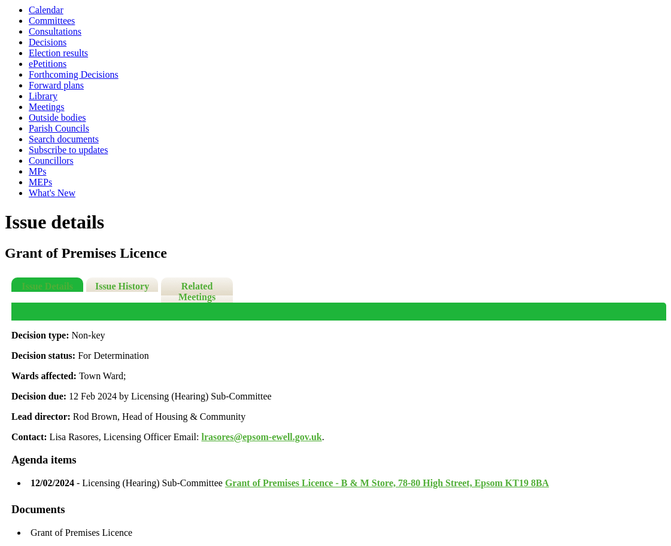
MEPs (40, 182)
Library (43, 96)
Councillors (51, 160)
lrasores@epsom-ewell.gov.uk (261, 437)
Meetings (47, 107)
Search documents (64, 139)
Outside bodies (57, 117)
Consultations (55, 31)
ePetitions (47, 64)
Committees (52, 21)
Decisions (47, 42)
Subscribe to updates (68, 150)
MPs (37, 171)
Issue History (122, 286)
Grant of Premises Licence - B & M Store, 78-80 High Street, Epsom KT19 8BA (387, 483)
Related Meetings (196, 291)
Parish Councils (59, 128)
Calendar (46, 10)
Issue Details (47, 286)
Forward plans (56, 85)
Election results (58, 53)
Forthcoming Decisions (74, 74)
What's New (52, 193)
